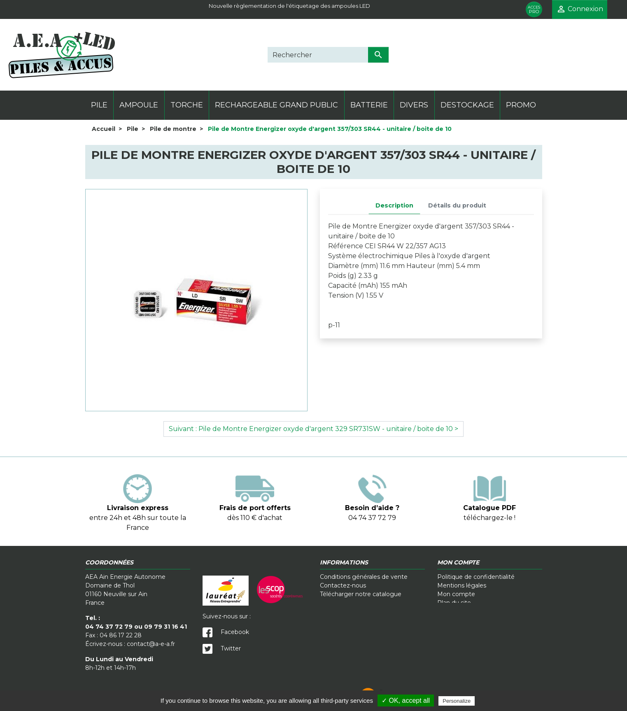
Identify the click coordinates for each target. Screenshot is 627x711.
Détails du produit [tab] (457, 205)
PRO (534, 9)
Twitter (222, 648)
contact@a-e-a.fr (151, 644)
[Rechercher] (318, 55)
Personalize (457, 701)
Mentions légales (461, 585)
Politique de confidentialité (476, 576)
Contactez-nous (343, 585)
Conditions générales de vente (364, 576)
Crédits (378, 686)
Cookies (315, 686)
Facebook (226, 632)
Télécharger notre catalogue (360, 594)
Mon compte (456, 594)
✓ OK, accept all (406, 700)
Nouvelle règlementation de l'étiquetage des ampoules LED (289, 5)
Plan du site (454, 602)
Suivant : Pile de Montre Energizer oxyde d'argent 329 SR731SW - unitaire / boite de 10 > (313, 429)
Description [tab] (394, 205)
